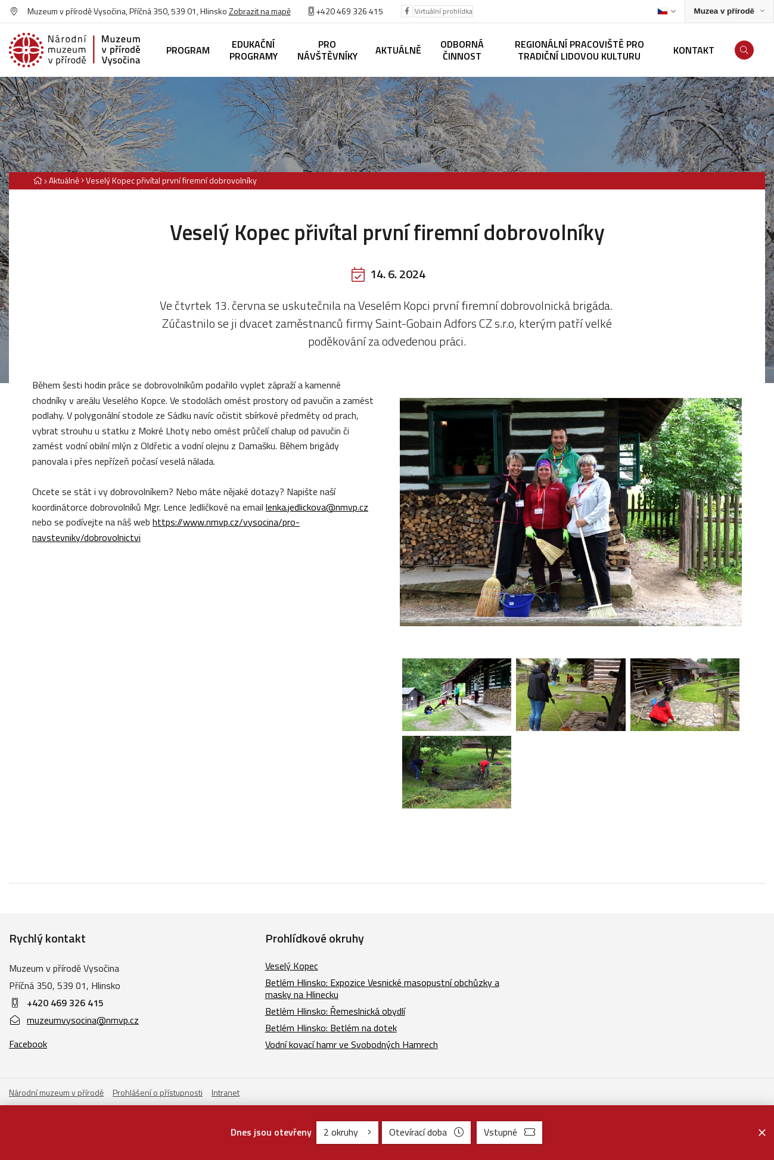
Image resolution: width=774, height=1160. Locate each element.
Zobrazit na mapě (260, 11)
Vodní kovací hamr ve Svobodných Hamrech (351, 1044)
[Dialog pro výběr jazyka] (666, 11)
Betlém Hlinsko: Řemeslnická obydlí (335, 1011)
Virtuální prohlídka (444, 11)
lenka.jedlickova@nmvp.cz (317, 507)
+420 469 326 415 (346, 11)
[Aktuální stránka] (169, 180)
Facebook (28, 1044)
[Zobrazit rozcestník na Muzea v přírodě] (729, 11)
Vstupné (509, 1132)
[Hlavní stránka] (37, 180)
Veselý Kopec (291, 966)
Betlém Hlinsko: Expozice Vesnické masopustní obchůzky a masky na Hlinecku (382, 988)
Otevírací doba (426, 1132)
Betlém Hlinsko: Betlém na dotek (331, 1028)
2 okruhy (347, 1132)
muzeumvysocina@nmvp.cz (74, 1020)
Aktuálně (64, 180)
